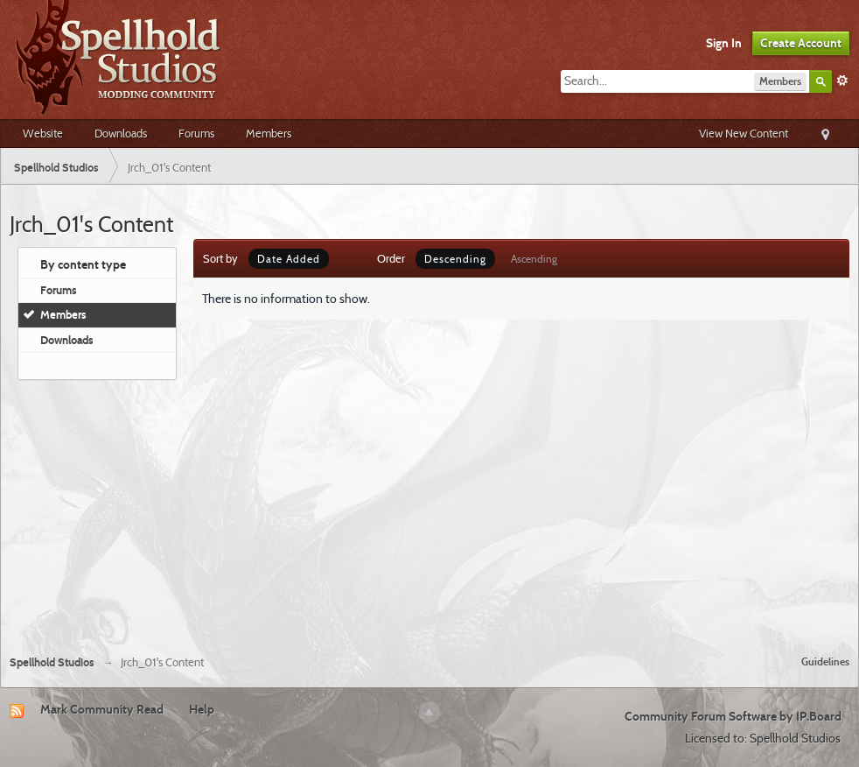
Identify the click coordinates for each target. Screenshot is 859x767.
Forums (196, 133)
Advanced (842, 81)
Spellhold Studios (52, 662)
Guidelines (825, 661)
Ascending (534, 258)
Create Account (801, 43)
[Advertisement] (430, 510)
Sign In (724, 43)
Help (201, 709)
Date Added (288, 258)
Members (268, 133)
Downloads (120, 133)
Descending (455, 258)
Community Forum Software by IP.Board (733, 716)
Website (43, 133)
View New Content (743, 133)
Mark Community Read (102, 709)
